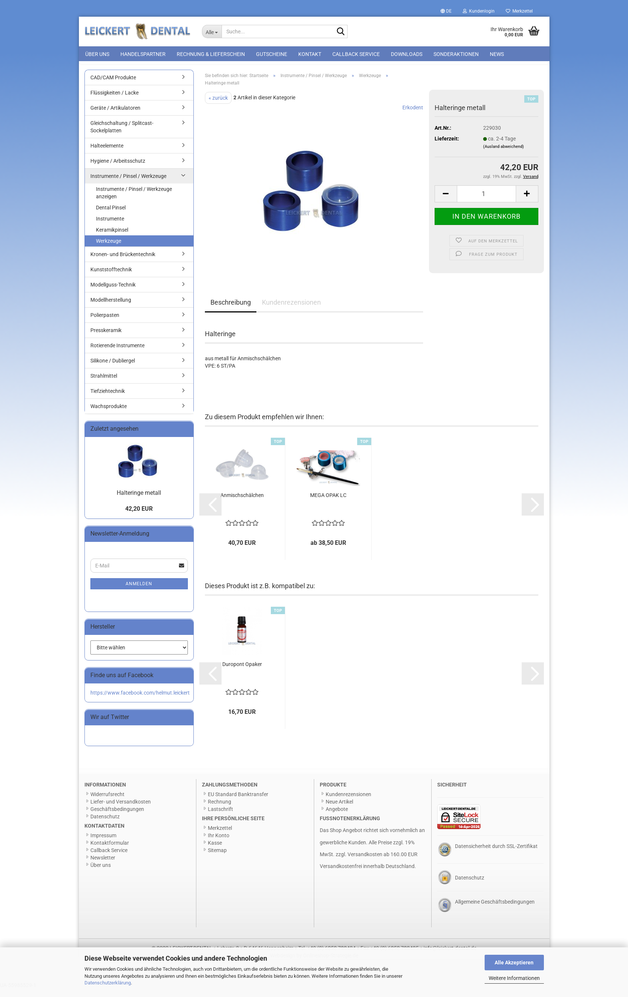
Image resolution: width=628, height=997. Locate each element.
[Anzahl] (486, 202)
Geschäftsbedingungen (117, 817)
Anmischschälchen (242, 503)
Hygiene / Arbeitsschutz (117, 169)
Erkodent (412, 116)
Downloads (406, 54)
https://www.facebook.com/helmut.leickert (140, 701)
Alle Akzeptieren (514, 962)
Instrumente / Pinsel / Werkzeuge (128, 184)
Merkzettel (519, 11)
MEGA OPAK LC (328, 503)
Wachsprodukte (108, 414)
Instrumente (110, 227)
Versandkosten (365, 862)
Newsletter (102, 866)
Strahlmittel (103, 384)
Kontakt (309, 54)
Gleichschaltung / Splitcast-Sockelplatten (121, 135)
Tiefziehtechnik (107, 399)
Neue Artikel (339, 810)
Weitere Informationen (514, 978)
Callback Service (356, 54)
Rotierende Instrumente (117, 354)
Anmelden (139, 591)
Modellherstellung (110, 308)
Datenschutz (105, 825)
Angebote (337, 817)
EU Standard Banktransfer (238, 802)
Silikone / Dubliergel (112, 369)
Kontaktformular (109, 851)
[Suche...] (212, 31)
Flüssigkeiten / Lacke (114, 101)
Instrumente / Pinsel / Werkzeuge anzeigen (134, 201)
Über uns (97, 54)
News (497, 54)
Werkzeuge (108, 249)
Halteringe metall (139, 500)
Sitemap (217, 858)
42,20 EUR (139, 516)
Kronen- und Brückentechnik (122, 262)
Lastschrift (220, 817)
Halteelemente (106, 154)
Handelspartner (143, 54)
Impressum (103, 844)
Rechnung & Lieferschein (211, 54)
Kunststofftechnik (111, 278)
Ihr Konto (218, 844)
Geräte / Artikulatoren (115, 116)
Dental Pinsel (111, 216)
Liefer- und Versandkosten (120, 810)
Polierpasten (104, 323)
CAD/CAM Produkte (113, 86)
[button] (446, 11)
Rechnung (219, 810)
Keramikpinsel (112, 238)
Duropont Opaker (242, 672)
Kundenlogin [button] (479, 11)
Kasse (215, 851)
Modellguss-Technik (113, 293)
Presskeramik (106, 338)
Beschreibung (230, 310)
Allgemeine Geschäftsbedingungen (495, 910)
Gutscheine (271, 54)
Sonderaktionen (456, 54)
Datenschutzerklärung (107, 983)
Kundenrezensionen (291, 310)
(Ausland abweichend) (503, 154)
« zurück (218, 106)
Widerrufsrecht (107, 802)
